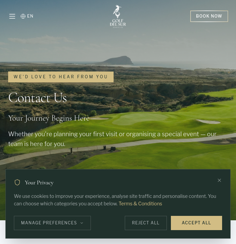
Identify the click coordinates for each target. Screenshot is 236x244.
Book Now (209, 16)
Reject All (146, 222)
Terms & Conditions (140, 203)
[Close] (219, 180)
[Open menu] (12, 16)
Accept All (196, 222)
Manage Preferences (52, 222)
